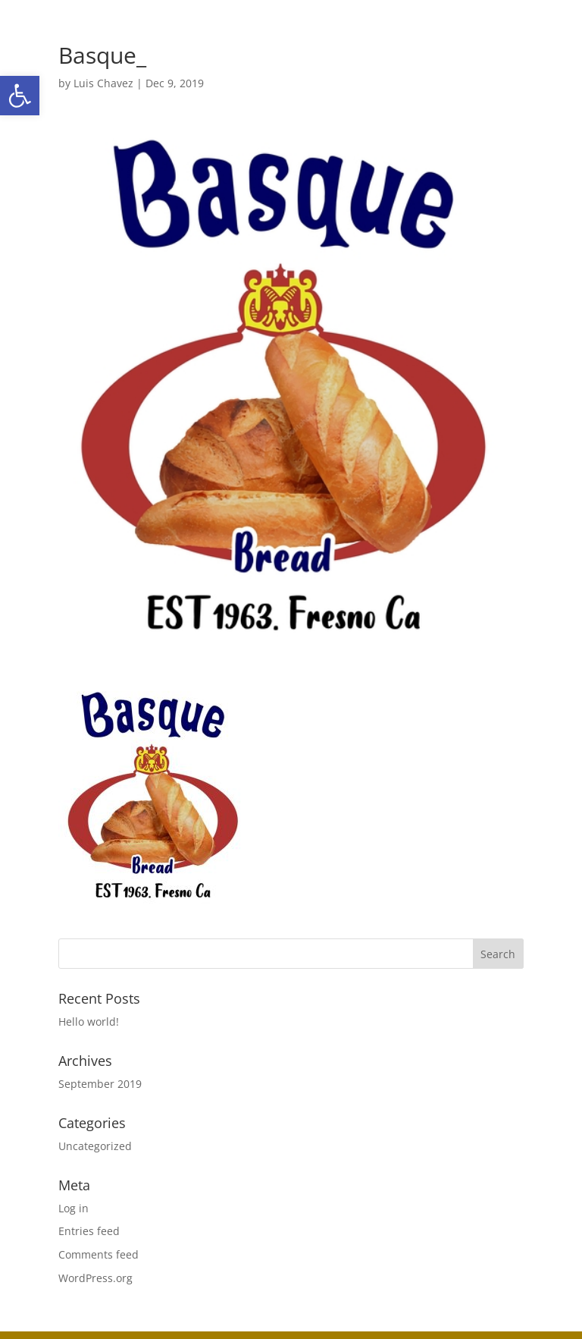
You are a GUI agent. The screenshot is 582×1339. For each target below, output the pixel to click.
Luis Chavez (103, 83)
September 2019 (100, 1084)
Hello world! (88, 1021)
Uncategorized (95, 1146)
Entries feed (89, 1231)
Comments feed (98, 1254)
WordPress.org (95, 1278)
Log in (73, 1208)
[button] (19, 95)
